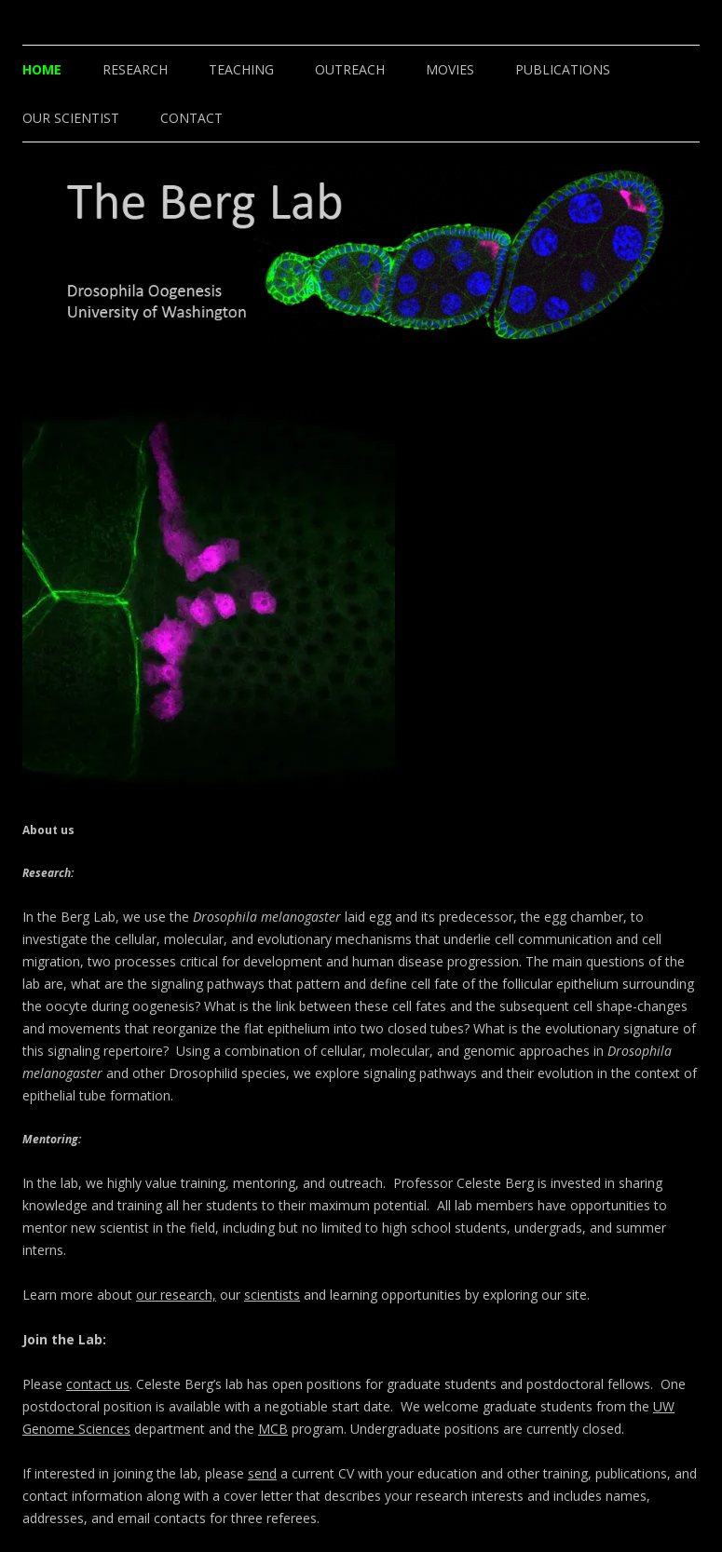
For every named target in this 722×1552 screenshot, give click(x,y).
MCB (273, 1428)
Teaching (241, 69)
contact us (97, 1384)
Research (135, 69)
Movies (450, 69)
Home (41, 69)
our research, (176, 1294)
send (262, 1473)
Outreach (350, 69)
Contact (191, 118)
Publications (562, 69)
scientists (272, 1294)
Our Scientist (70, 118)
